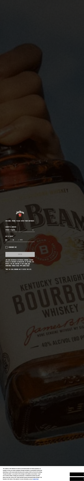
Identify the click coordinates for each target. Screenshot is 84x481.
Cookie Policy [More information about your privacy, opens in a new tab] (36, 479)
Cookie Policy (25, 265)
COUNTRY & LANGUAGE (10, 227)
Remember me (11, 247)
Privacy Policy (15, 265)
